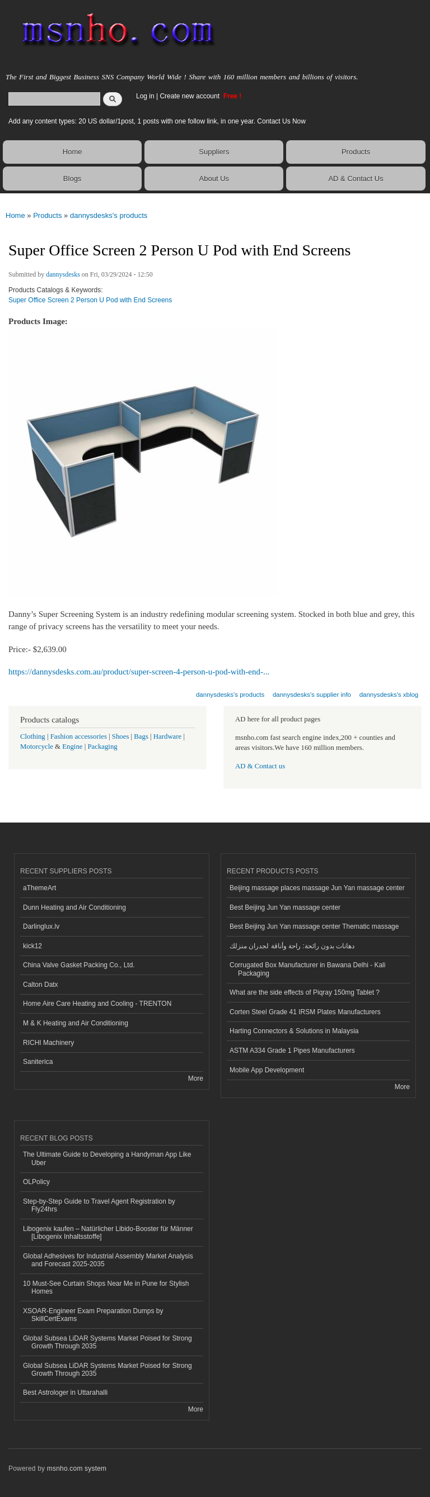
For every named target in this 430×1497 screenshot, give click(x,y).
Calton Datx (40, 985)
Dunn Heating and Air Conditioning (74, 907)
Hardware (167, 736)
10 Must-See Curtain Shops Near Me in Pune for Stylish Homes (106, 1287)
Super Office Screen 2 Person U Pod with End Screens (90, 300)
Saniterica (38, 1062)
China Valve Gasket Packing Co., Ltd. (79, 965)
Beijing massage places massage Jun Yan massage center (317, 888)
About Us (214, 178)
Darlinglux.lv (41, 926)
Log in (145, 96)
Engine (72, 746)
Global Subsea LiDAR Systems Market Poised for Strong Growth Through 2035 (107, 1342)
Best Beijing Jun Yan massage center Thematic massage (314, 926)
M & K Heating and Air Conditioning (75, 1023)
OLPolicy (36, 1182)
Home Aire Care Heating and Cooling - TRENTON (97, 1003)
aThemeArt (39, 888)
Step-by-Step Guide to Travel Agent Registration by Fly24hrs (99, 1205)
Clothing (32, 736)
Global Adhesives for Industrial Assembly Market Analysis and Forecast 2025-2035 (108, 1260)
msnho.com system (76, 1468)
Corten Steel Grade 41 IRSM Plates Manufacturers (305, 1012)
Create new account (190, 96)
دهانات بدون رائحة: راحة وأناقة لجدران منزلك (292, 946)
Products (356, 152)
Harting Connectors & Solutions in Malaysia (294, 1031)
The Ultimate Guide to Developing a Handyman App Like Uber (107, 1158)
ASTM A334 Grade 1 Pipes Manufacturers (292, 1050)
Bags (141, 736)
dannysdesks (63, 274)
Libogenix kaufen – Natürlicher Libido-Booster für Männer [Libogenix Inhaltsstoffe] (108, 1233)
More (195, 1078)
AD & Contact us (260, 766)
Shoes (120, 736)
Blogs (72, 178)
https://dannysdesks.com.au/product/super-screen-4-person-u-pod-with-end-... (138, 671)
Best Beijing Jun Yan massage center (285, 907)
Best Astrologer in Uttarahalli (65, 1392)
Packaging (102, 746)
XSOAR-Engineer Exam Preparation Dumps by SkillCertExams (93, 1315)
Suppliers (214, 152)
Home (72, 152)
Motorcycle (36, 746)
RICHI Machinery (48, 1043)
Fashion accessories (78, 736)
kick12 (32, 946)
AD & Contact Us (355, 178)
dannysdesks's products (108, 215)
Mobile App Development (267, 1070)
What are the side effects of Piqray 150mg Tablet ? (305, 992)
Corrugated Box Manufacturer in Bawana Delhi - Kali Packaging (307, 969)
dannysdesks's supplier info (312, 694)
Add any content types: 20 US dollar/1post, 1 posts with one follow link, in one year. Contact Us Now (157, 121)
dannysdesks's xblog (389, 694)
